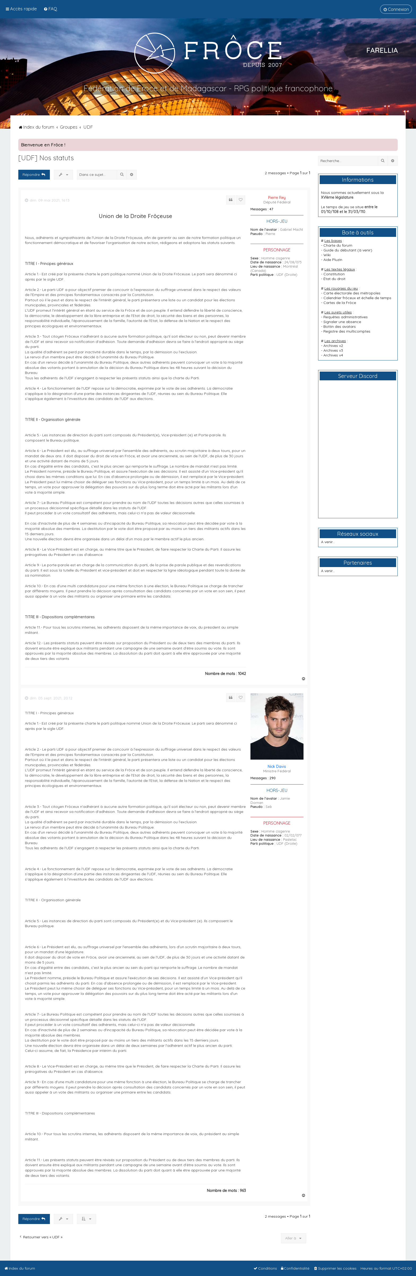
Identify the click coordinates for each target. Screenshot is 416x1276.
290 (273, 778)
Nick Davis (277, 766)
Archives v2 (333, 345)
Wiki (327, 254)
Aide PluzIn (332, 259)
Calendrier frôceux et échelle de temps (357, 297)
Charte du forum (337, 245)
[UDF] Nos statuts (46, 158)
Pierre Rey (277, 197)
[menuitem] (50, 9)
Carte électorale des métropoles (351, 293)
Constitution (334, 274)
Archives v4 (333, 355)
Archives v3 (333, 350)
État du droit (334, 278)
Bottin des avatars (339, 326)
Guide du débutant (339, 250)
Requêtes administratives (345, 317)
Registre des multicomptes (346, 331)
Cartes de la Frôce (339, 302)
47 (271, 209)
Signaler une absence (342, 321)
